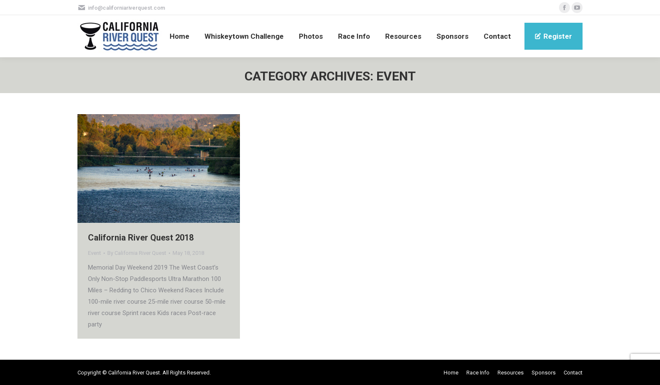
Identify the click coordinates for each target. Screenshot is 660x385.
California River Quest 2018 (141, 238)
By (136, 253)
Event (94, 253)
